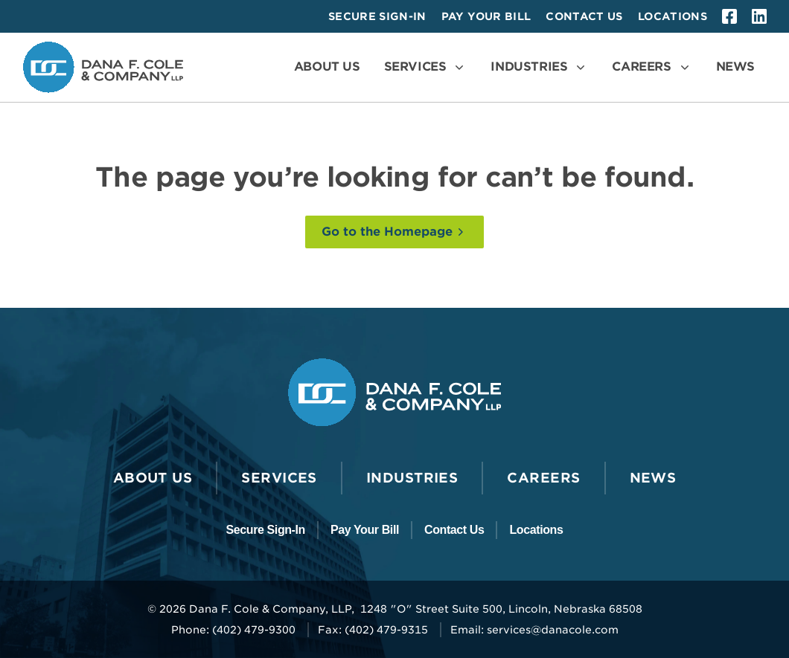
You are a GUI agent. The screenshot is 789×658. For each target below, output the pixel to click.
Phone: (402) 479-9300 (233, 630)
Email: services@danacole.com (534, 630)
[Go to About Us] (327, 67)
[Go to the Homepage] (394, 232)
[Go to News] (735, 67)
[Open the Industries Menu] (539, 67)
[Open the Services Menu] (425, 67)
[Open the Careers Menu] (651, 67)
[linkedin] (759, 16)
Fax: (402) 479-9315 (373, 630)
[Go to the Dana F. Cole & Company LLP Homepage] (103, 67)
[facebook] (729, 16)
